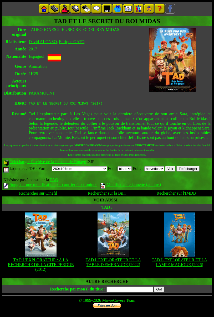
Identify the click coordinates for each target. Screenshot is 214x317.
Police (148, 169)
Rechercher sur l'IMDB (176, 194)
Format (72, 169)
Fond (120, 169)
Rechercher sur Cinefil (38, 194)
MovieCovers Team (118, 301)
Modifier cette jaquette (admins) (130, 185)
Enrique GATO (71, 41)
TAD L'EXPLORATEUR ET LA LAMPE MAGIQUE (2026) (179, 263)
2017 (33, 49)
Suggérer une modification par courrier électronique (50, 185)
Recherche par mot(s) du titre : (77, 290)
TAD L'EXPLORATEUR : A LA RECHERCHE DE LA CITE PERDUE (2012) (41, 265)
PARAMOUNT (42, 93)
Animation (38, 66)
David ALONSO (43, 41)
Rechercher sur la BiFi (106, 194)
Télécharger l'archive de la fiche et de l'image (48, 162)
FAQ (54, 180)
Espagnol (36, 56)
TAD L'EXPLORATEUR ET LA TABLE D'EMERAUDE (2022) (113, 263)
